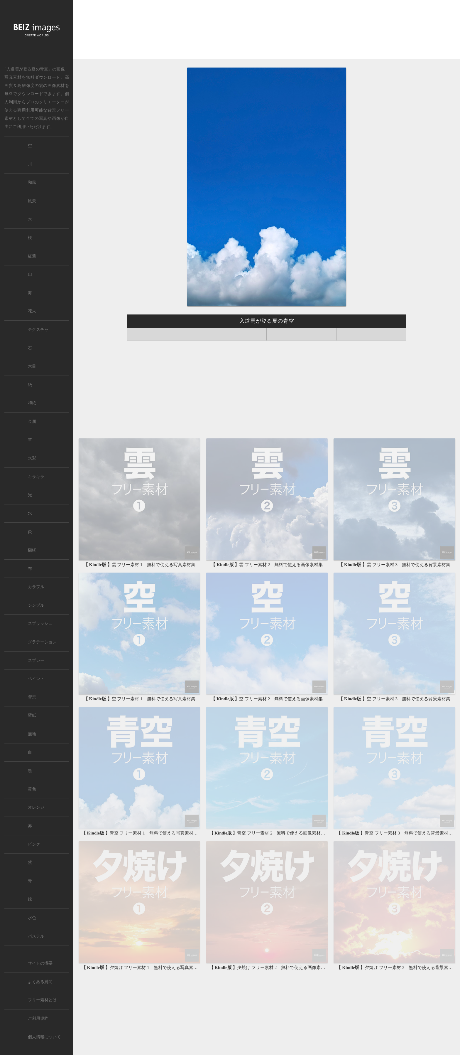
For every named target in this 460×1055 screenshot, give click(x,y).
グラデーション (42, 642)
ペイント (36, 679)
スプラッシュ (40, 623)
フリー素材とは (42, 1000)
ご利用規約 (38, 1018)
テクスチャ (38, 329)
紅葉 (32, 256)
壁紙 (32, 715)
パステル (36, 936)
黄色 (32, 789)
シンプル (36, 605)
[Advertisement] (267, 30)
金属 (32, 421)
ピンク (34, 844)
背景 (32, 697)
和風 (32, 182)
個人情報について (44, 1037)
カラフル (36, 587)
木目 (32, 366)
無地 (32, 734)
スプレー (36, 660)
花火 (32, 311)
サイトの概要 (40, 963)
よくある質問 (40, 982)
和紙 (32, 403)
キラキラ (36, 477)
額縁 (32, 550)
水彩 (32, 458)
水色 (32, 918)
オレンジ (36, 807)
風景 (32, 201)
